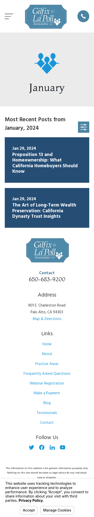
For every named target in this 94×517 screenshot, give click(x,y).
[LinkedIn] (52, 447)
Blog (47, 403)
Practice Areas (47, 364)
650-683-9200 (47, 279)
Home (47, 344)
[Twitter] (31, 447)
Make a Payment (47, 393)
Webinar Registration (47, 383)
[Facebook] (41, 447)
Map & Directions (47, 319)
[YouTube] (62, 447)
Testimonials (47, 413)
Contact (47, 423)
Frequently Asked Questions (47, 374)
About (47, 354)
